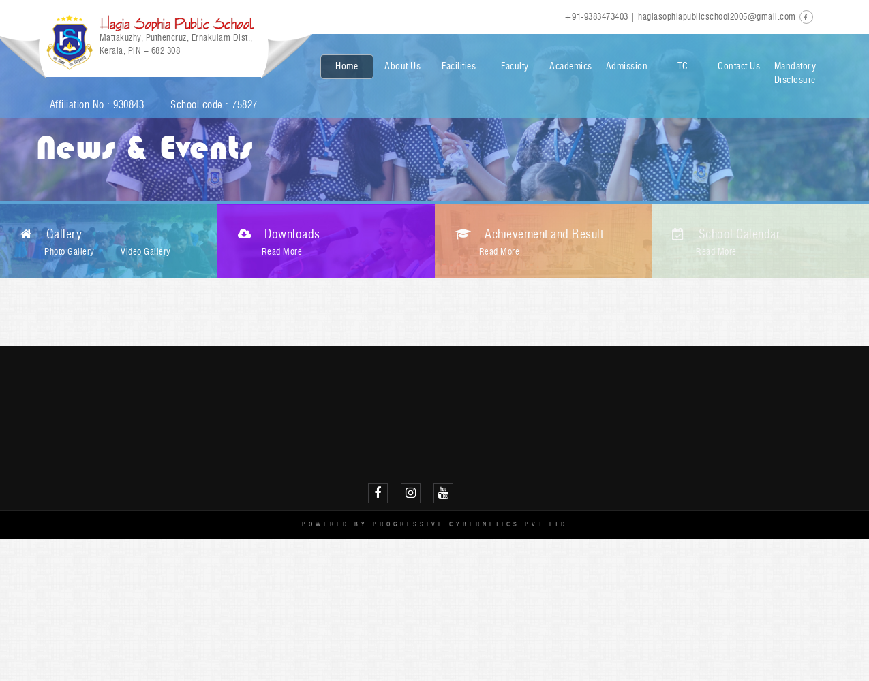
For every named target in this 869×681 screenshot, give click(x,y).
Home (346, 66)
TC (682, 66)
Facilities (459, 66)
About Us (402, 66)
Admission (627, 66)
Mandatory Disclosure (795, 73)
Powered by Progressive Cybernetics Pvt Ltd (435, 524)
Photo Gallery (69, 251)
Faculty (515, 66)
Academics (570, 66)
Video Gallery (146, 251)
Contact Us (739, 66)
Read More (282, 251)
